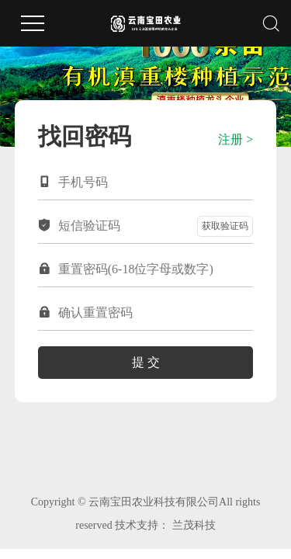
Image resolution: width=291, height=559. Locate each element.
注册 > (235, 139)
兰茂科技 (194, 525)
